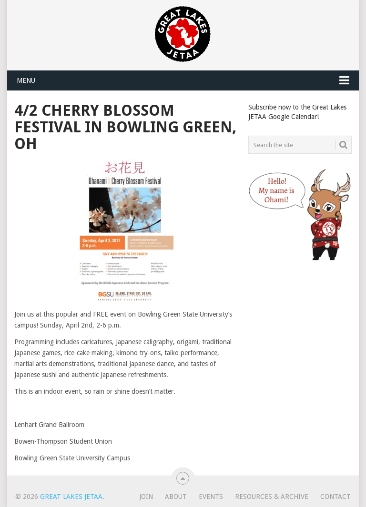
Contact (335, 496)
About (176, 496)
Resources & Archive (271, 496)
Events (211, 496)
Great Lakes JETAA (71, 496)
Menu (26, 80)
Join (146, 496)
